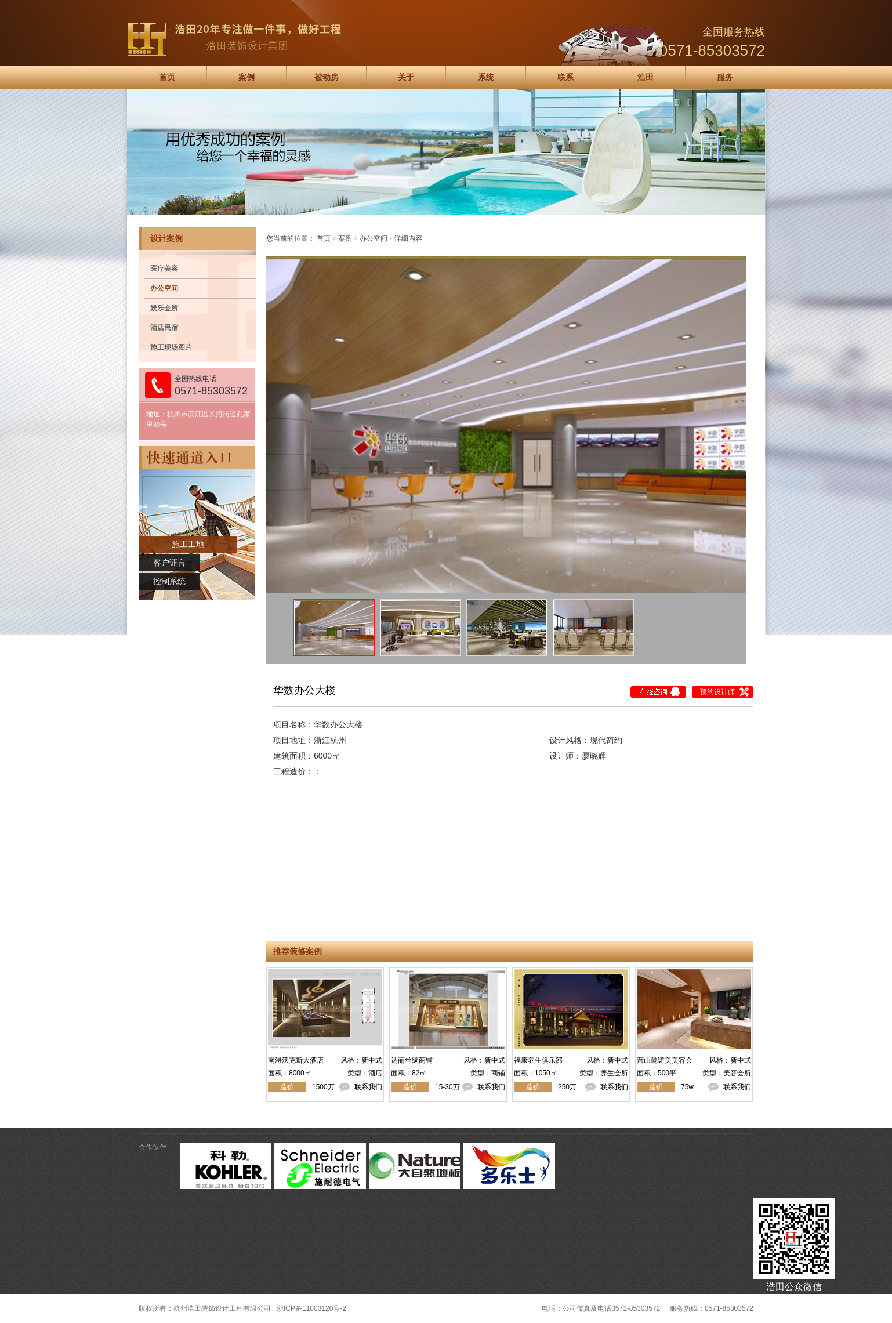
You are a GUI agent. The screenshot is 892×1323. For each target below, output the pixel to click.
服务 (725, 77)
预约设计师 (717, 692)
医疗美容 (164, 268)
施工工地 (188, 544)
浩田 (645, 77)
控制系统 (169, 581)
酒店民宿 (164, 328)
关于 (406, 77)
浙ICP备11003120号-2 (311, 1308)
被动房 (326, 77)
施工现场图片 (171, 347)
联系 (565, 77)
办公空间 (164, 288)
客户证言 (169, 563)
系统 (486, 77)
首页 (167, 77)
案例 (246, 77)
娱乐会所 (164, 308)
